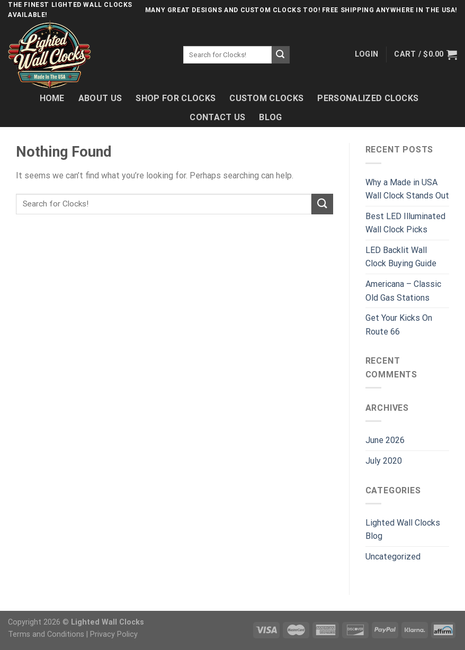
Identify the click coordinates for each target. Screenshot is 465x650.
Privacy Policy (114, 634)
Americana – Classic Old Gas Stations (403, 291)
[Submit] (281, 55)
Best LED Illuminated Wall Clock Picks (405, 223)
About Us (100, 98)
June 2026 (385, 440)
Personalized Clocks (367, 98)
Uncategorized (393, 557)
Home (52, 98)
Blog (270, 117)
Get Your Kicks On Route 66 (398, 325)
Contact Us (217, 117)
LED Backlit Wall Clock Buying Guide (400, 257)
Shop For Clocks (176, 98)
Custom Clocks (266, 98)
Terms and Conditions (46, 634)
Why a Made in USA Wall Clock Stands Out (407, 189)
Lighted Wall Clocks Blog (402, 529)
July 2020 (383, 461)
